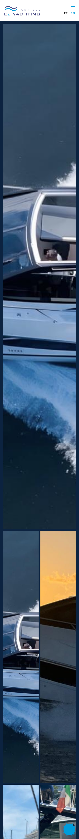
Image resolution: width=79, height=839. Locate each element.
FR (66, 13)
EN (73, 13)
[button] (73, 6)
